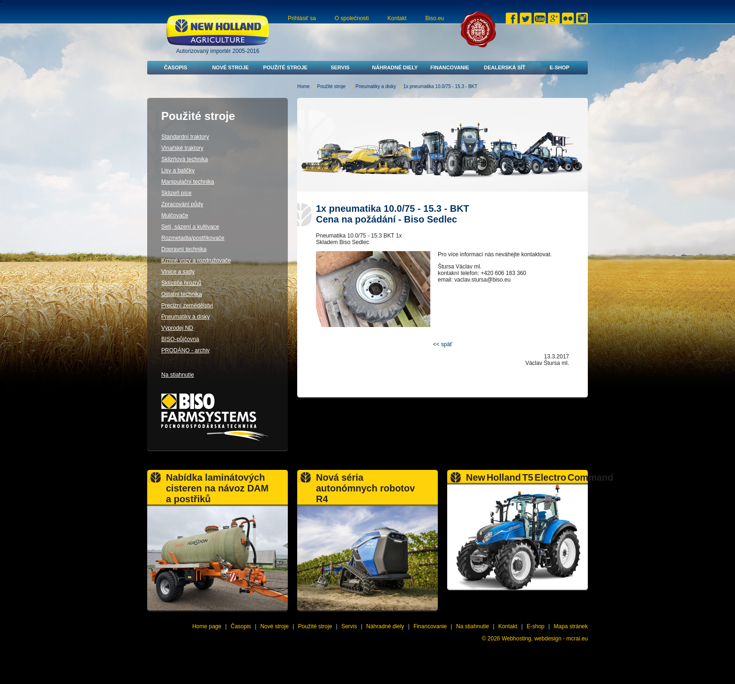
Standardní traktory (185, 137)
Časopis (176, 67)
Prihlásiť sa (302, 18)
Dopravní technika (184, 249)
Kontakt (397, 18)
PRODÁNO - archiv (185, 350)
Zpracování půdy (182, 204)
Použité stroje (285, 67)
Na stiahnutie (177, 375)
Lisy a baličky (178, 170)
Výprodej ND (177, 328)
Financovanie (449, 67)
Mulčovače (174, 215)
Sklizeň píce (176, 193)
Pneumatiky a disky (376, 86)
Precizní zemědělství (187, 305)
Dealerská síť (504, 67)
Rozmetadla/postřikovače (193, 238)
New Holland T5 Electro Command (540, 477)
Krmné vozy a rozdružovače (196, 260)
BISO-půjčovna (180, 339)
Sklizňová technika (184, 159)
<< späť (442, 344)
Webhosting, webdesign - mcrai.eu (545, 638)
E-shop (559, 67)
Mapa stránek (571, 626)
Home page (206, 626)
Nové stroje (230, 67)
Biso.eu (434, 18)
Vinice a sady (178, 271)
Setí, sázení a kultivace (190, 226)
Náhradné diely (395, 67)
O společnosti (352, 18)
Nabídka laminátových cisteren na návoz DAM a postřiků (217, 488)
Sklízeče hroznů (181, 283)
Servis (339, 67)
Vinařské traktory (182, 148)
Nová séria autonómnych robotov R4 (365, 488)
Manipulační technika (187, 181)
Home (303, 86)
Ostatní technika (181, 294)
